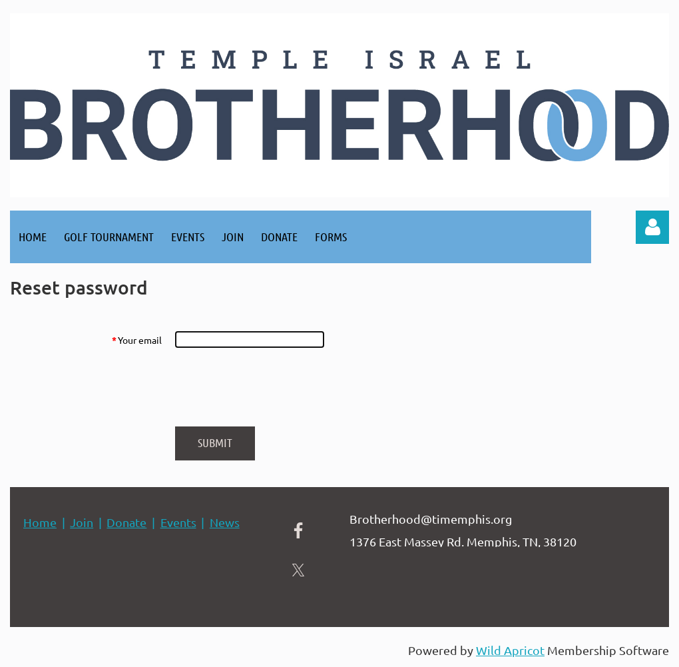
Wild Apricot (510, 650)
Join (81, 522)
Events (178, 522)
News (225, 522)
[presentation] (275, 387)
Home (40, 522)
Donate (126, 522)
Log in (652, 227)
